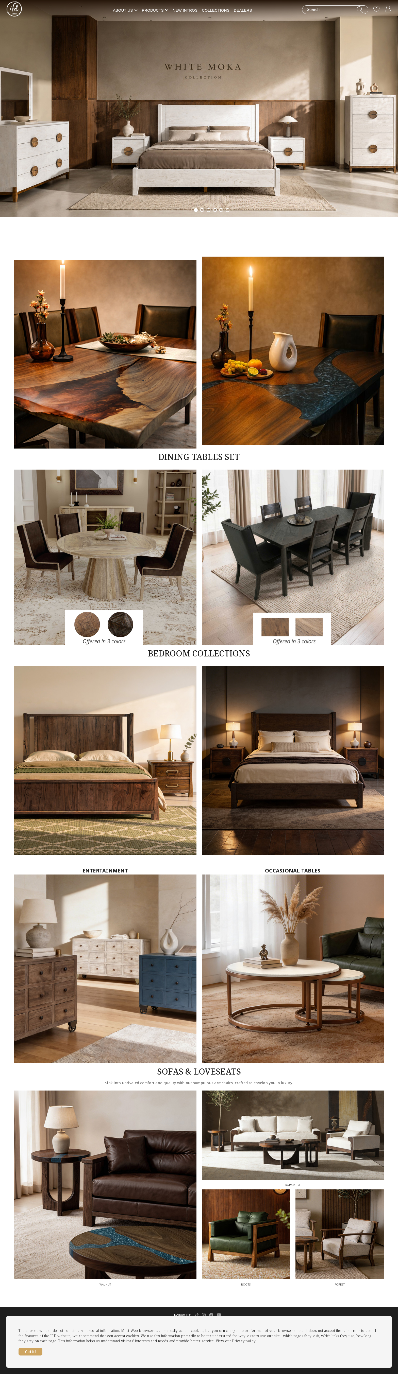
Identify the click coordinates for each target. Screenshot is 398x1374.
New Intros (185, 10)
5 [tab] (221, 210)
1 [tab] (196, 210)
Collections (215, 10)
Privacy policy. (244, 1341)
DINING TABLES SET (199, 456)
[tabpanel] (199, 108)
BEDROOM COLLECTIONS (199, 653)
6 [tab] (227, 210)
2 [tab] (202, 210)
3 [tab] (208, 210)
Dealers (243, 10)
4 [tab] (215, 210)
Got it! (30, 1351)
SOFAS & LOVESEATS (199, 1071)
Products (153, 10)
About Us (123, 10)
